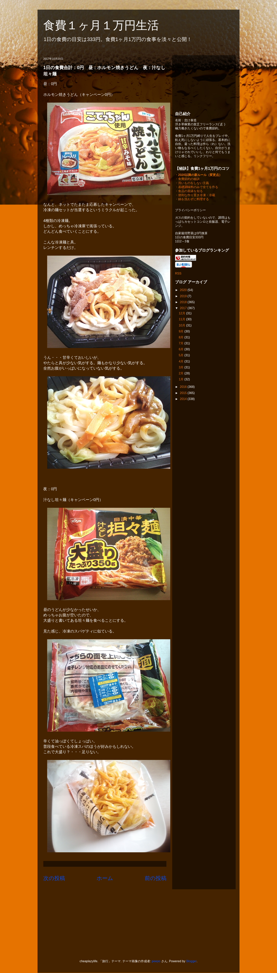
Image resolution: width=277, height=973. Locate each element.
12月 (182, 313)
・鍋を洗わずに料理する (192, 199)
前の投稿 (155, 878)
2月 (181, 373)
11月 (182, 319)
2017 (184, 308)
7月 (181, 343)
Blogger (191, 961)
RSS (178, 273)
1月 (181, 379)
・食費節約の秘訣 (187, 179)
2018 (184, 302)
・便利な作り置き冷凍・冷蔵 (195, 195)
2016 (184, 387)
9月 (181, 331)
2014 (184, 399)
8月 (181, 337)
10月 (182, 325)
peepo (156, 961)
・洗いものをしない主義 (192, 183)
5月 (181, 355)
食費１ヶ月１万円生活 (106, 25)
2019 (184, 296)
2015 (184, 393)
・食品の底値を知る (189, 191)
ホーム (105, 878)
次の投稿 (54, 878)
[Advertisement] (204, 82)
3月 (181, 367)
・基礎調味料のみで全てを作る (196, 187)
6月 (181, 349)
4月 (181, 361)
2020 (184, 290)
